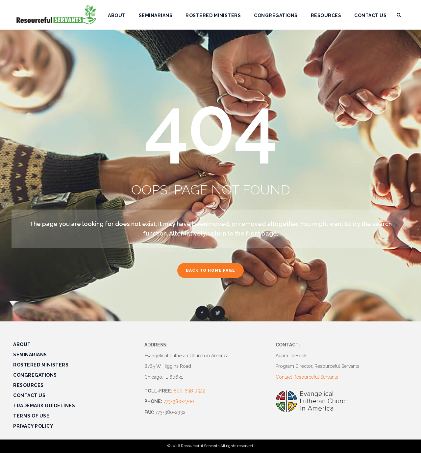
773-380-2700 (178, 401)
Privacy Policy (33, 426)
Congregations (35, 375)
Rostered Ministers (40, 364)
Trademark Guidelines (44, 405)
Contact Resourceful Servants (307, 377)
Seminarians (30, 354)
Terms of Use (31, 415)
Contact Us (29, 395)
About (22, 344)
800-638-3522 (189, 390)
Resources (28, 385)
